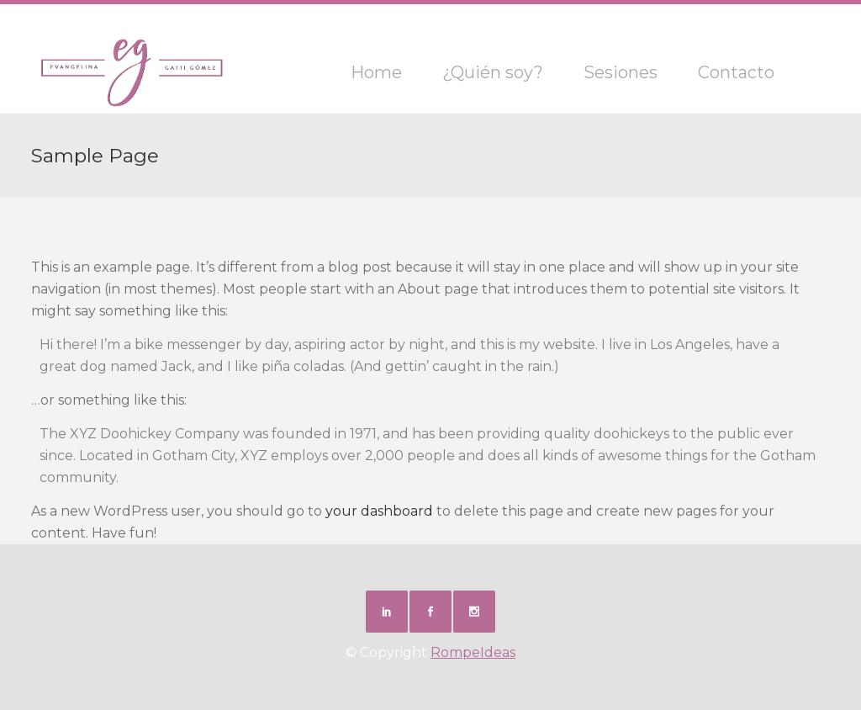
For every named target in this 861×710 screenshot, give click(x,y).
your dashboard (379, 511)
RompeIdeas (472, 652)
